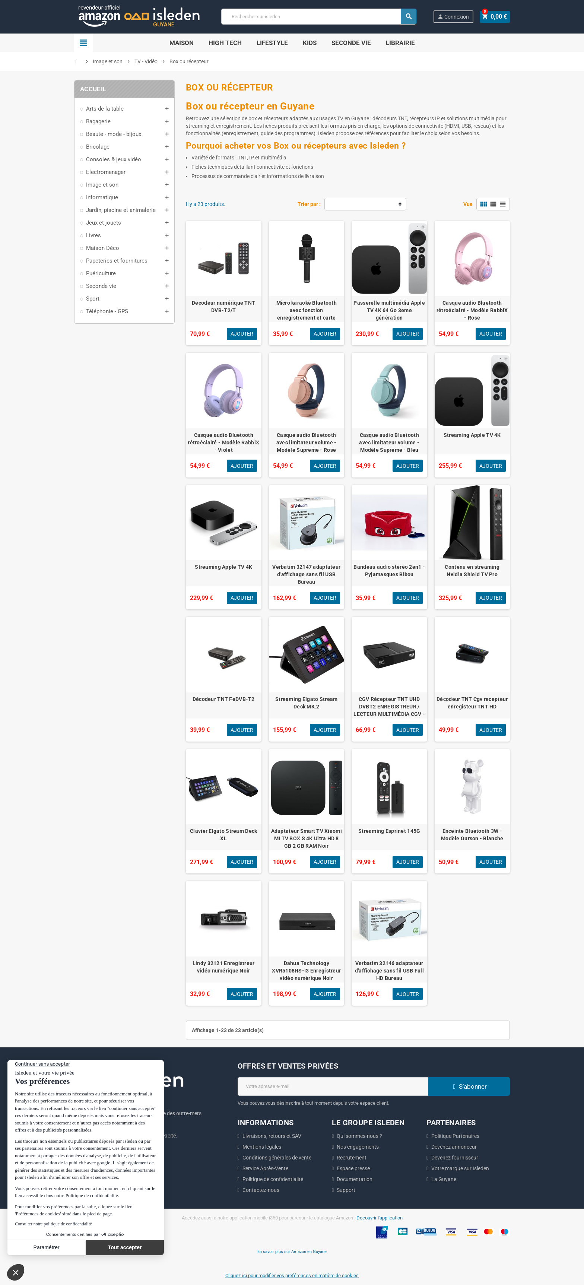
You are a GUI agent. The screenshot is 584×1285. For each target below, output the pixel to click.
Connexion (454, 16)
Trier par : (309, 204)
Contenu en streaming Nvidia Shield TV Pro (472, 570)
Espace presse (353, 1168)
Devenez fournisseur (454, 1158)
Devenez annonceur (454, 1147)
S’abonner (469, 1086)
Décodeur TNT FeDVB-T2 (224, 699)
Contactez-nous (260, 1190)
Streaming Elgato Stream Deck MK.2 (306, 703)
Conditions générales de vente (276, 1158)
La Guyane (443, 1179)
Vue (468, 204)
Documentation (354, 1179)
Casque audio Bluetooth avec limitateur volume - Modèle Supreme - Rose (306, 442)
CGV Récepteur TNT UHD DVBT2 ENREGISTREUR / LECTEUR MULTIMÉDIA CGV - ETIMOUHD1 (389, 710)
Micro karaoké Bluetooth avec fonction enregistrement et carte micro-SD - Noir (306, 314)
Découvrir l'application (379, 1218)
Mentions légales (261, 1147)
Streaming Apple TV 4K (472, 435)
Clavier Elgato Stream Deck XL (223, 834)
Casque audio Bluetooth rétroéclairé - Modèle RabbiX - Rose (472, 310)
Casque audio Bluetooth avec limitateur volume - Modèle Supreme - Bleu (389, 442)
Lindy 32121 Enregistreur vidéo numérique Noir (224, 967)
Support (346, 1190)
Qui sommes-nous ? (359, 1136)
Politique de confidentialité (272, 1179)
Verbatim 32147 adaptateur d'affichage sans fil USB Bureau (306, 574)
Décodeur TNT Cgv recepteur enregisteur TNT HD (472, 703)
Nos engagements (358, 1147)
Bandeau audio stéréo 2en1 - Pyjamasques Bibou (389, 570)
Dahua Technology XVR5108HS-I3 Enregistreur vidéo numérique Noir (306, 970)
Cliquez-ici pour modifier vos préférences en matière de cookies (292, 1275)
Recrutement (351, 1158)
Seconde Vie (351, 43)
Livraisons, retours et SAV (271, 1136)
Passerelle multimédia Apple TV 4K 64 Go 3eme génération (389, 310)
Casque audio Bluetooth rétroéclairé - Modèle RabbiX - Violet (223, 442)
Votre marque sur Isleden (460, 1168)
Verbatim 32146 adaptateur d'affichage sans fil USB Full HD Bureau (389, 970)
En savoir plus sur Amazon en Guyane (292, 1251)
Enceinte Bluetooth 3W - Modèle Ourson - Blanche (472, 834)
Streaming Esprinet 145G (389, 831)
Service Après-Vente (265, 1168)
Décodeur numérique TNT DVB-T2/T (223, 306)
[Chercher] (320, 17)
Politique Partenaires (455, 1136)
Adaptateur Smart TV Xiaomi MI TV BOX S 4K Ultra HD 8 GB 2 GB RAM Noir (306, 838)
